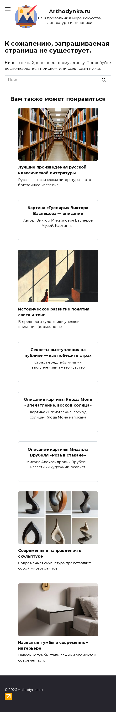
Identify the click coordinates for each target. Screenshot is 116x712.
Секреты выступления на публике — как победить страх (58, 352)
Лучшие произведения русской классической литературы (52, 170)
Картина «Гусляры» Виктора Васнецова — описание (58, 211)
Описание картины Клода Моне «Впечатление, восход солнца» (58, 402)
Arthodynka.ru (70, 11)
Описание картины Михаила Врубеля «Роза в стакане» (58, 452)
